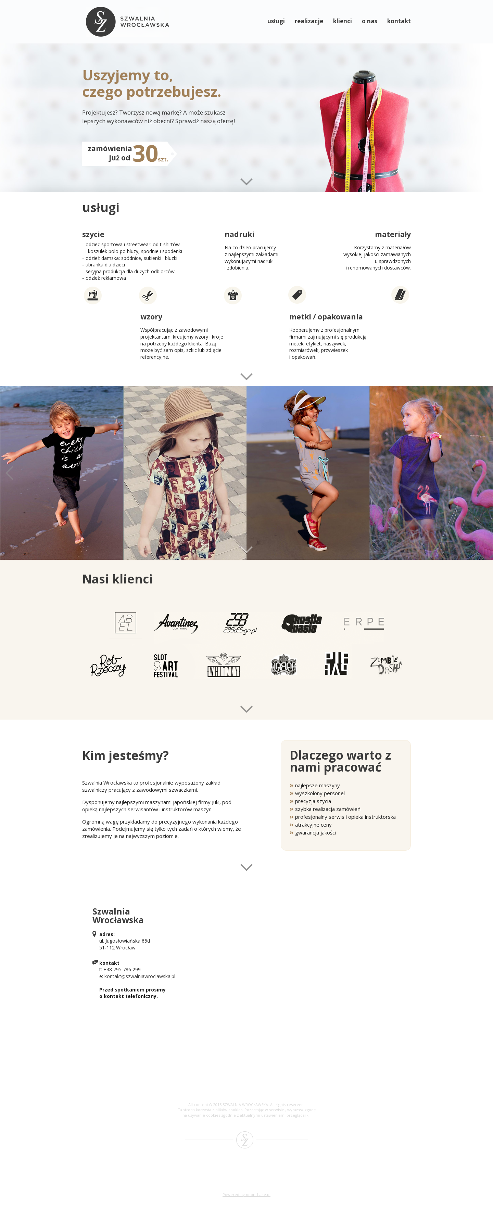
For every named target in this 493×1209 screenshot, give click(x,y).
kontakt (399, 21)
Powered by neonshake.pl (246, 1194)
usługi (276, 21)
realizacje (309, 21)
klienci (342, 21)
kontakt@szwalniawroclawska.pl (139, 976)
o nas (369, 21)
